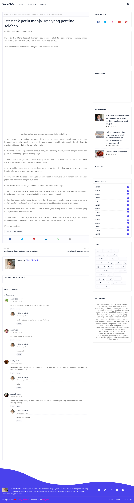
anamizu (14, 330)
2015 (112, 227)
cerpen (122, 259)
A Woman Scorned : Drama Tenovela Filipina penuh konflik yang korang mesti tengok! (117, 119)
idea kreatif (120, 267)
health (110, 267)
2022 (112, 201)
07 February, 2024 (16, 301)
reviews (117, 279)
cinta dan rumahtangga (18, 14)
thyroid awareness (118, 283)
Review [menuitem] (43, 4)
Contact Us (127, 499)
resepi (109, 279)
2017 (112, 219)
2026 (112, 187)
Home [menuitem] (21, 4)
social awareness (103, 283)
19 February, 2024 (22, 380)
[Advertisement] (112, 49)
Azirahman (15, 394)
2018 (112, 216)
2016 (112, 223)
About (118, 499)
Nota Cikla (8, 4)
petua (110, 275)
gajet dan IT (101, 267)
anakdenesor (16, 299)
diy (125, 263)
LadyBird (14, 361)
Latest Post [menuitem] (31, 4)
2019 (112, 212)
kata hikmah (107, 271)
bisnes (115, 251)
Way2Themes (24, 500)
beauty (107, 251)
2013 (112, 234)
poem (118, 275)
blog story (100, 255)
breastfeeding (112, 255)
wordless (106, 287)
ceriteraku (113, 259)
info (98, 271)
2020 (112, 209)
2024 (112, 194)
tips (98, 287)
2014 (112, 230)
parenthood (101, 275)
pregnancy (100, 279)
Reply (12, 309)
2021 (112, 205)
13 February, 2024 (16, 363)
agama (99, 251)
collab (118, 263)
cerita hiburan (102, 259)
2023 (112, 198)
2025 (112, 190)
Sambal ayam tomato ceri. (117, 151)
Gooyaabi (45, 500)
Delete (18, 309)
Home (6, 14)
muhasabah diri (120, 271)
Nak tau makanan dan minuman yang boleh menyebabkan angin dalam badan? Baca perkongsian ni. (115, 137)
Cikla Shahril (10, 31)
